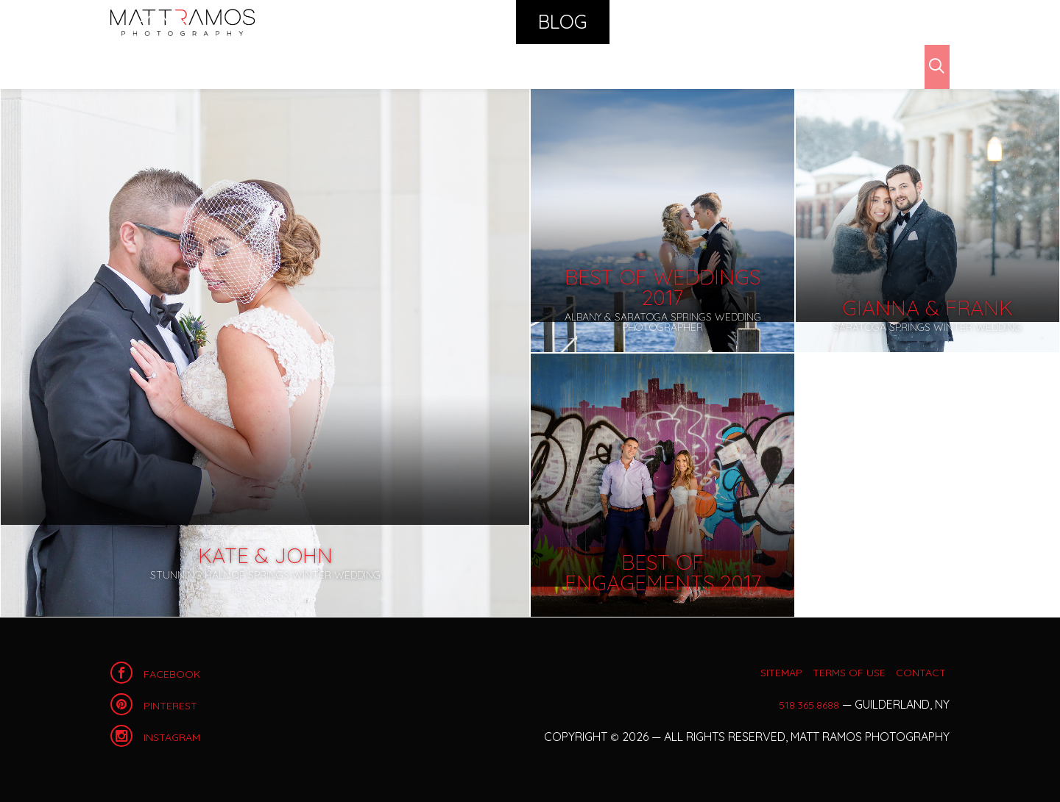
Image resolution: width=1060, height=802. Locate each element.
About (794, 21)
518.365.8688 (806, 704)
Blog (569, 21)
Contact (875, 21)
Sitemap (744, 672)
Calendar (649, 21)
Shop (729, 21)
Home (182, 22)
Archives (195, 65)
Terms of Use (831, 672)
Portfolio (487, 21)
